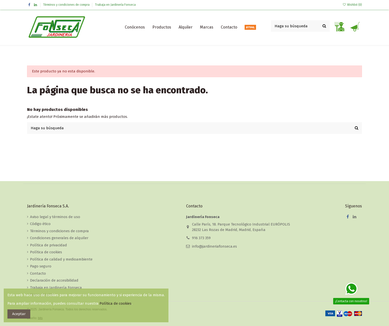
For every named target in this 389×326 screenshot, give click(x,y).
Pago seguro (40, 266)
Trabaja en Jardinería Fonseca (115, 4)
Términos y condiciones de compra (66, 4)
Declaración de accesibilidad (54, 280)
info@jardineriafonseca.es (214, 246)
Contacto (38, 273)
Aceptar (19, 314)
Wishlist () (352, 4)
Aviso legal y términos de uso (55, 217)
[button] (162, 27)
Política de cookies (46, 252)
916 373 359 (201, 238)
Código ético (40, 224)
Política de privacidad (48, 245)
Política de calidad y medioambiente (61, 259)
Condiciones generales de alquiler (59, 238)
